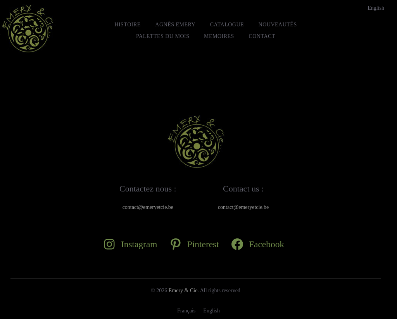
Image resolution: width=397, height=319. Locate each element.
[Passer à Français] (186, 311)
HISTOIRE (127, 25)
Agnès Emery (175, 25)
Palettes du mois (162, 36)
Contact (262, 36)
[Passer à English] (376, 8)
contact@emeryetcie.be (148, 207)
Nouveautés (278, 25)
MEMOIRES (219, 36)
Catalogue (227, 25)
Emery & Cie (183, 290)
